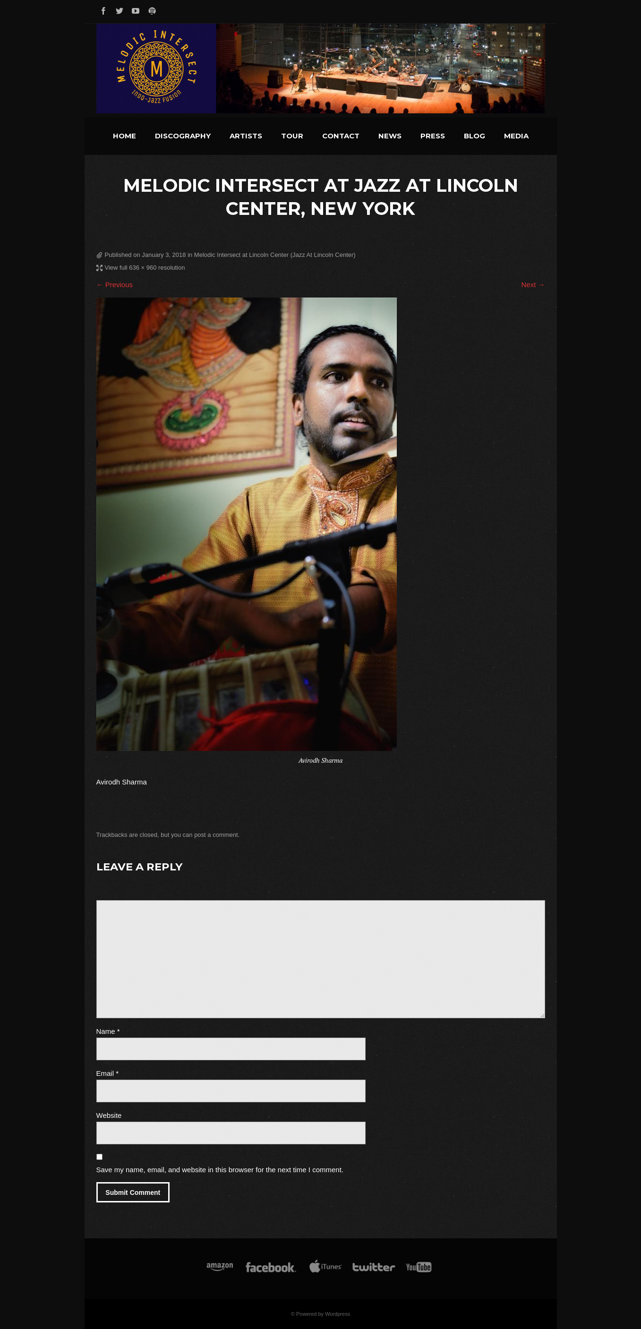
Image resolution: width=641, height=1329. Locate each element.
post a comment (216, 834)
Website (109, 1115)
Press (432, 135)
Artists (246, 135)
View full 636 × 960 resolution (145, 267)
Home (124, 135)
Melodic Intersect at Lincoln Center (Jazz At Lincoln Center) (275, 254)
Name (108, 1031)
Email (107, 1073)
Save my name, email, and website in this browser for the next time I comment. (220, 1170)
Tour (292, 135)
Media (516, 135)
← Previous (114, 285)
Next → (533, 285)
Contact (340, 135)
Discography (183, 135)
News (390, 135)
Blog (474, 135)
